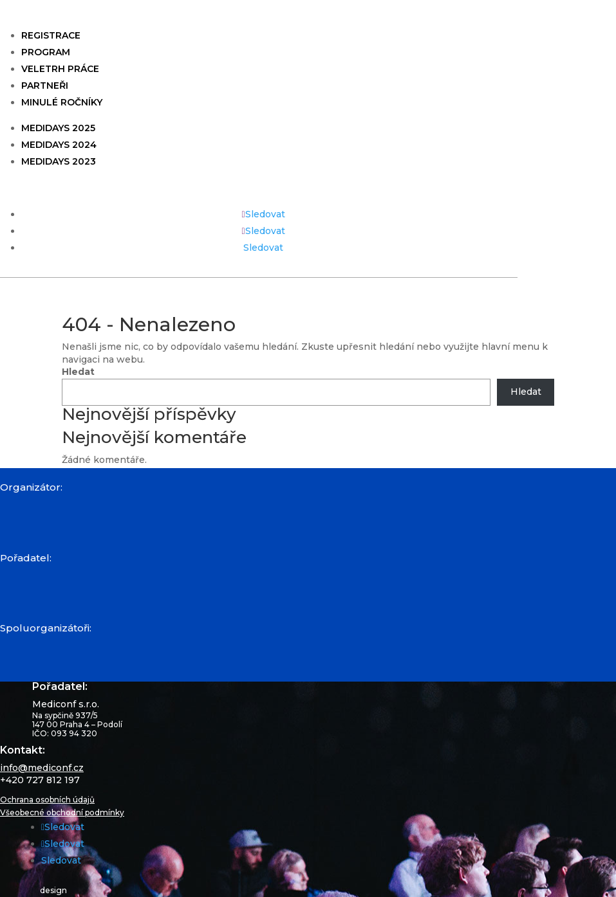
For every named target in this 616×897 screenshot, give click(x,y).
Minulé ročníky (61, 102)
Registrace (50, 35)
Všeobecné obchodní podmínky (62, 812)
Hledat (78, 371)
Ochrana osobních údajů (47, 799)
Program (45, 52)
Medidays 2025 (58, 128)
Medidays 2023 (58, 161)
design (53, 889)
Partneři (44, 85)
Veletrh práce (60, 69)
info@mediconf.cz (42, 768)
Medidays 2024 (59, 144)
